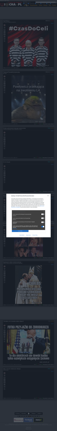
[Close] (48, 196)
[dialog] (28, 215)
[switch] (42, 214)
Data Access (28, 235)
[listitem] (28, 211)
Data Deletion (22, 235)
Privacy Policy (34, 235)
